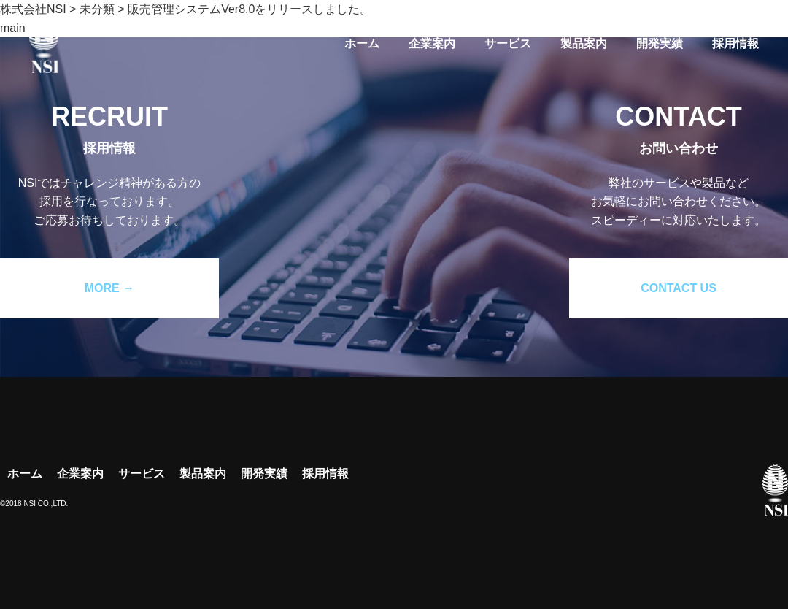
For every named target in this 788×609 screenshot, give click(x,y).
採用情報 (735, 43)
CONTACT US (678, 288)
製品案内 (583, 43)
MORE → (109, 288)
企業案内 (432, 43)
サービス (507, 43)
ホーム (361, 43)
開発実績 (659, 43)
